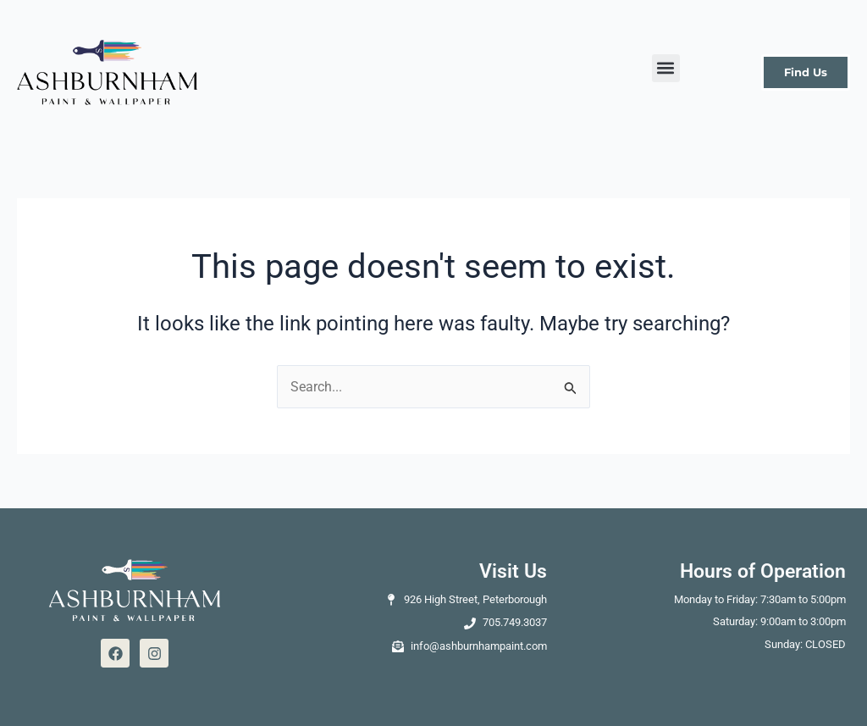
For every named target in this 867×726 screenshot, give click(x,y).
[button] (666, 68)
